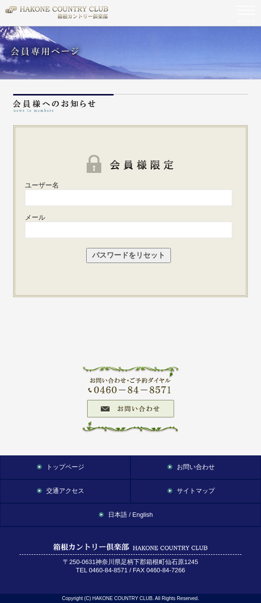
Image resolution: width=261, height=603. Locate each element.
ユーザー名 (42, 185)
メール (35, 217)
